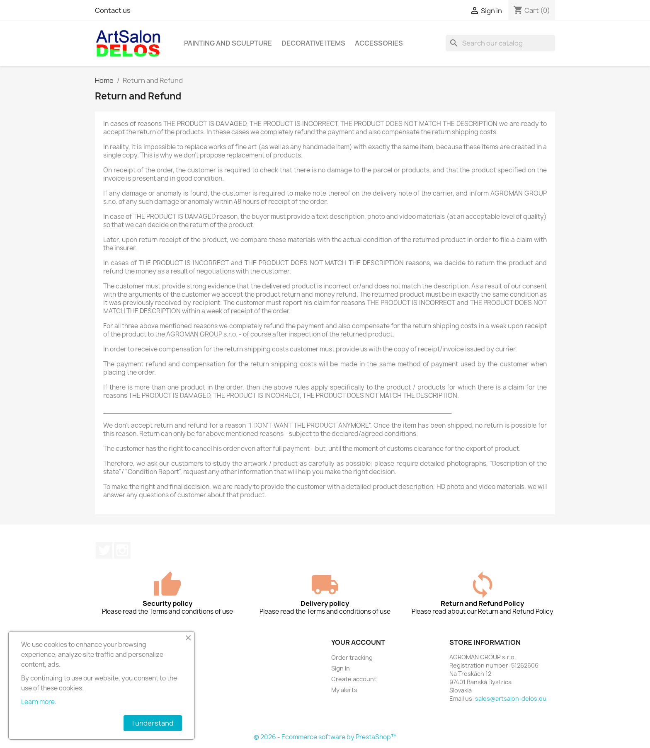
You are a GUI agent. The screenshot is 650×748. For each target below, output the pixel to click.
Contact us (113, 10)
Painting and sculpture (228, 43)
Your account (358, 642)
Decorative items (313, 43)
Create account (353, 679)
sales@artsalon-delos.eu (510, 698)
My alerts (344, 690)
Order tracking (352, 657)
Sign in (340, 668)
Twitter (104, 550)
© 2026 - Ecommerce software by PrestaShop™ (325, 737)
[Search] (500, 43)
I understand (152, 723)
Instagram (122, 550)
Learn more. (38, 701)
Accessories (379, 43)
